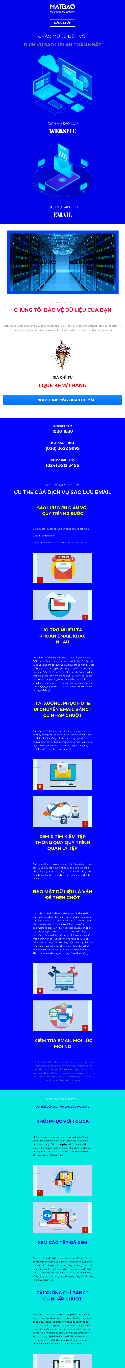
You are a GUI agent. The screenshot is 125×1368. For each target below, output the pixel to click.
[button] (62, 23)
